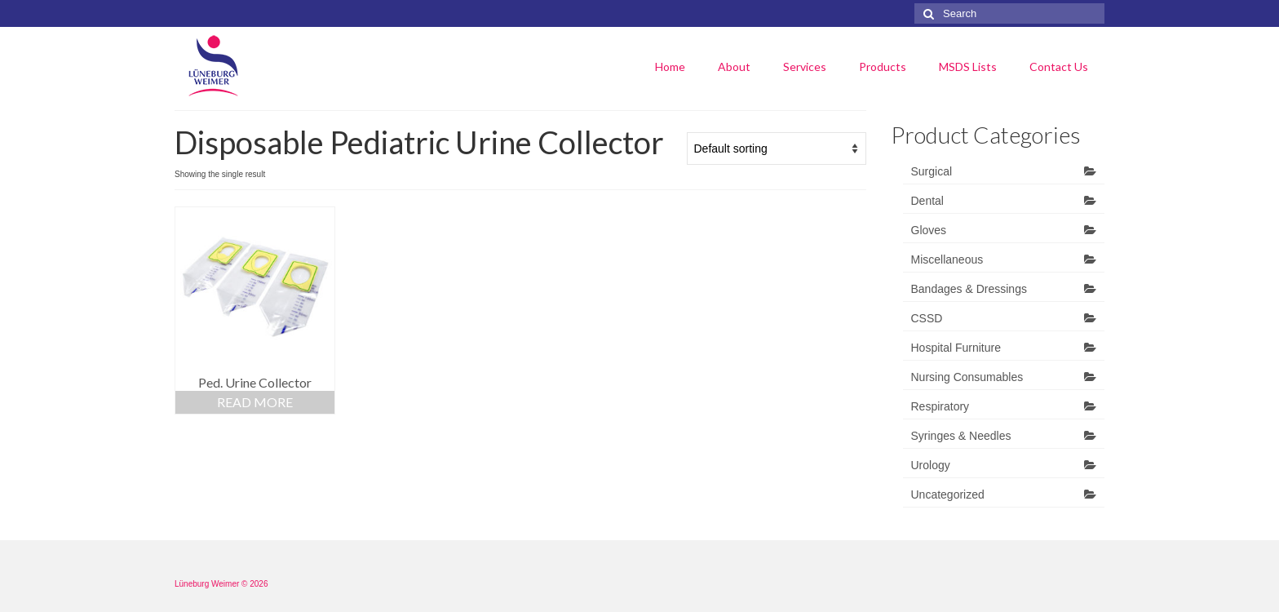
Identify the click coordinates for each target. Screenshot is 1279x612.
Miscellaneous (947, 259)
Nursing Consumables (967, 377)
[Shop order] (776, 148)
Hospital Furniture (956, 347)
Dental (927, 200)
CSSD (927, 318)
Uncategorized (948, 494)
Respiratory (940, 406)
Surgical (932, 171)
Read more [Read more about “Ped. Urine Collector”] (255, 402)
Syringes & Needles (961, 435)
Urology (930, 465)
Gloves (929, 230)
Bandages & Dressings (969, 288)
